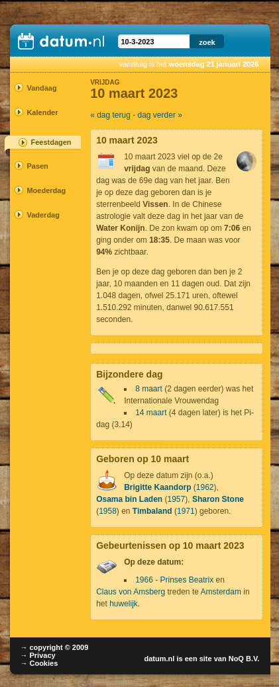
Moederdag (40, 190)
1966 (144, 580)
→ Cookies (39, 663)
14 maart (150, 412)
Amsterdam (221, 591)
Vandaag (40, 88)
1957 (177, 499)
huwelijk (123, 603)
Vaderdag (40, 215)
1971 (186, 511)
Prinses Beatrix (187, 580)
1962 (205, 487)
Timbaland (152, 511)
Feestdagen (50, 142)
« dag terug (110, 115)
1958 (108, 511)
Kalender (40, 112)
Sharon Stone (218, 499)
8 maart (148, 388)
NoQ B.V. (244, 659)
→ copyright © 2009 (54, 647)
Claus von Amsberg (130, 591)
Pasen (37, 166)
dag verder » (160, 115)
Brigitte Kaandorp (157, 487)
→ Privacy (37, 655)
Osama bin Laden (129, 499)
